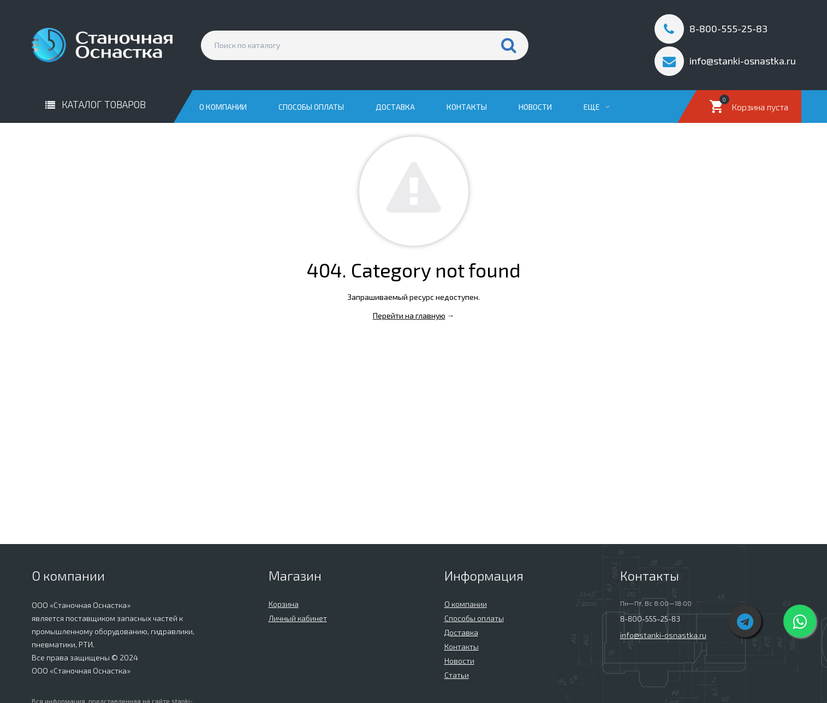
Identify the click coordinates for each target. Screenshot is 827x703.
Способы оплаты (311, 106)
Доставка (395, 106)
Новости (535, 106)
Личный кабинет (298, 618)
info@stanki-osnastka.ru (663, 635)
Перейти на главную (409, 315)
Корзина (284, 604)
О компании (223, 106)
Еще (597, 106)
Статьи (456, 675)
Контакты (467, 106)
